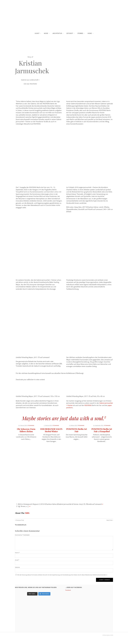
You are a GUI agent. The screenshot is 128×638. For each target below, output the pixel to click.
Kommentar (19, 535)
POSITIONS (88, 405)
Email (17, 560)
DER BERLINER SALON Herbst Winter (51, 430)
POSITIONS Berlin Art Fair (76, 430)
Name (17, 552)
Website (17, 567)
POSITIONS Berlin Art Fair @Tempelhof (102, 430)
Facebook (68, 590)
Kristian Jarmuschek (32, 67)
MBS (27, 513)
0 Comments (31, 425)
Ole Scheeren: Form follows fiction (26, 430)
